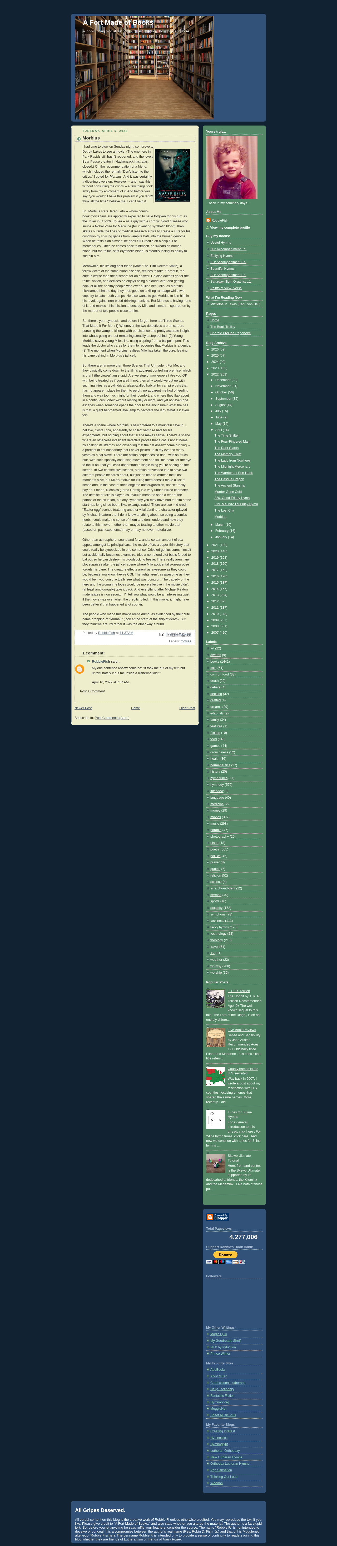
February (222, 531)
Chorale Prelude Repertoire (230, 333)
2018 (215, 564)
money (215, 810)
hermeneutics (220, 765)
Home (135, 708)
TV (212, 953)
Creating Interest (222, 1431)
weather (216, 960)
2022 (215, 374)
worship (216, 972)
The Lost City (224, 510)
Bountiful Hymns (222, 269)
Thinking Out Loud (223, 1477)
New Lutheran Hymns (226, 1457)
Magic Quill (218, 1334)
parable (215, 830)
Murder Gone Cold (228, 492)
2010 (215, 614)
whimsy (215, 966)
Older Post (187, 708)
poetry (215, 849)
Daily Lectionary (222, 1389)
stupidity (216, 908)
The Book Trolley (222, 327)
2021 (215, 545)
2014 (215, 589)
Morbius (220, 517)
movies (186, 641)
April (219, 430)
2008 (215, 626)
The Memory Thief (228, 454)
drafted (215, 700)
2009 (215, 620)
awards (215, 655)
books (214, 661)
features (216, 726)
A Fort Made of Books (118, 22)
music (214, 823)
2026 (215, 349)
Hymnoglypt (219, 1444)
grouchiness (219, 752)
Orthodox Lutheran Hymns (229, 1463)
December (223, 380)
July (218, 411)
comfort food (219, 674)
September (223, 399)
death (214, 681)
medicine (217, 804)
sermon (215, 895)
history (215, 771)
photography (219, 836)
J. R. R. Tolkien (239, 991)
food (213, 739)
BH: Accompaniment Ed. (228, 275)
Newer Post (83, 708)
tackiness (217, 921)
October (221, 392)
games (215, 746)
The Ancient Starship (230, 485)
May (218, 424)
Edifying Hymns (222, 256)
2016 (215, 576)
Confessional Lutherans (227, 1383)
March (220, 525)
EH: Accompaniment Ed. (228, 262)
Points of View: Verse (226, 288)
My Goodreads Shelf (225, 1341)
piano (214, 843)
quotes (215, 869)
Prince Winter (220, 1353)
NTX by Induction (223, 1347)
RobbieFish (101, 661)
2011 (215, 607)
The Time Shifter (227, 435)
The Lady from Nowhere (232, 460)
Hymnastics (218, 1438)
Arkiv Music (218, 1376)
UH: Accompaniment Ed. (228, 249)
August (221, 405)
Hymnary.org (219, 1402)
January (221, 537)
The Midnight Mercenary (232, 466)
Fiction (215, 733)
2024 (215, 362)
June (219, 417)
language (217, 797)
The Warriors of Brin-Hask (234, 473)
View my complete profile (230, 227)
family (214, 720)
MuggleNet (218, 1408)
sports (214, 901)
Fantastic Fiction (222, 1396)
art (212, 648)
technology (218, 933)
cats (213, 668)
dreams (215, 707)
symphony (217, 914)
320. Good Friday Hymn (232, 498)
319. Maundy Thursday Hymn (236, 504)
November (223, 386)
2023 (215, 368)
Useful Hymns (220, 242)
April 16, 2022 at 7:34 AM (110, 682)
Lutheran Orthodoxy (225, 1451)
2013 (215, 595)
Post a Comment (92, 691)
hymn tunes (218, 778)
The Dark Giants (227, 448)
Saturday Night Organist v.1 (230, 281)
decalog (216, 694)
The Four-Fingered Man (232, 441)
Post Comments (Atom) (112, 718)
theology (216, 940)
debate (215, 687)
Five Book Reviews (242, 1030)
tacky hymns (219, 927)
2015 (215, 582)
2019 (215, 557)
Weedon (216, 1483)
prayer (215, 862)
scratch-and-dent (222, 888)
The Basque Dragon (229, 479)
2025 (215, 355)
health (214, 759)
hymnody (217, 785)
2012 (215, 601)
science (216, 882)
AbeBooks (217, 1370)
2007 (215, 632)
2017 (215, 570)
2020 (215, 551)
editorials (217, 713)
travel (214, 947)
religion (215, 875)
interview (217, 791)
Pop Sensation (221, 1470)
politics (215, 856)
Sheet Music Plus (223, 1415)
